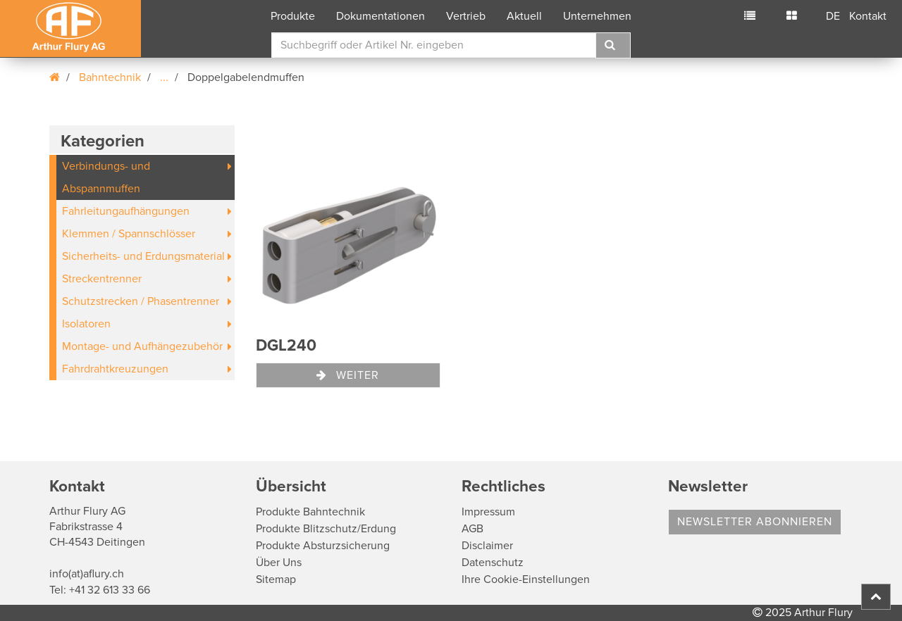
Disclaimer (487, 546)
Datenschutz (493, 563)
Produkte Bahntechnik (310, 512)
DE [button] (833, 16)
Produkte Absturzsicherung (323, 546)
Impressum (488, 512)
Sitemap (276, 579)
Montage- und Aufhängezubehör (142, 346)
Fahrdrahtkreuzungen (115, 369)
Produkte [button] (293, 16)
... (164, 77)
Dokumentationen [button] (380, 16)
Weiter (347, 375)
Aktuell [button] (524, 16)
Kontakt (867, 16)
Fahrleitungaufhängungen (126, 211)
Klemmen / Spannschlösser (128, 234)
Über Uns (279, 563)
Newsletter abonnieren (754, 522)
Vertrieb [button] (466, 16)
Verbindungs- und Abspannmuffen (106, 177)
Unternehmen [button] (597, 16)
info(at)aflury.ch (86, 574)
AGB (472, 529)
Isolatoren (86, 324)
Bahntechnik (110, 77)
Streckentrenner (102, 279)
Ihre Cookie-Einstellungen (526, 579)
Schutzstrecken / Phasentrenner (140, 301)
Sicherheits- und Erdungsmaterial (143, 256)
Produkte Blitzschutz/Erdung (326, 529)
